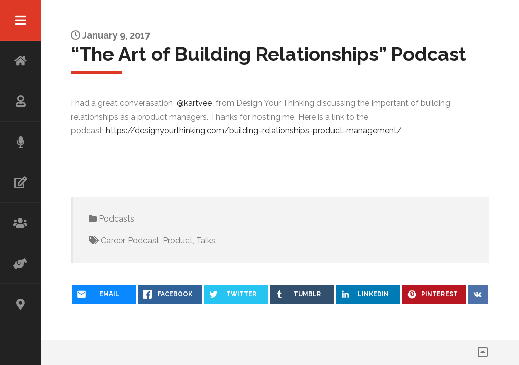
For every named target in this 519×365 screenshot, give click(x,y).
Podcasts (116, 219)
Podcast (143, 240)
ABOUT (20, 101)
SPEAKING (20, 142)
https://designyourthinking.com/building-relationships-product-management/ (254, 130)
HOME (20, 61)
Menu (20, 20)
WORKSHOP (20, 223)
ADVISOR (20, 263)
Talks (205, 240)
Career (112, 240)
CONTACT (20, 304)
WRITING (20, 182)
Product (178, 240)
